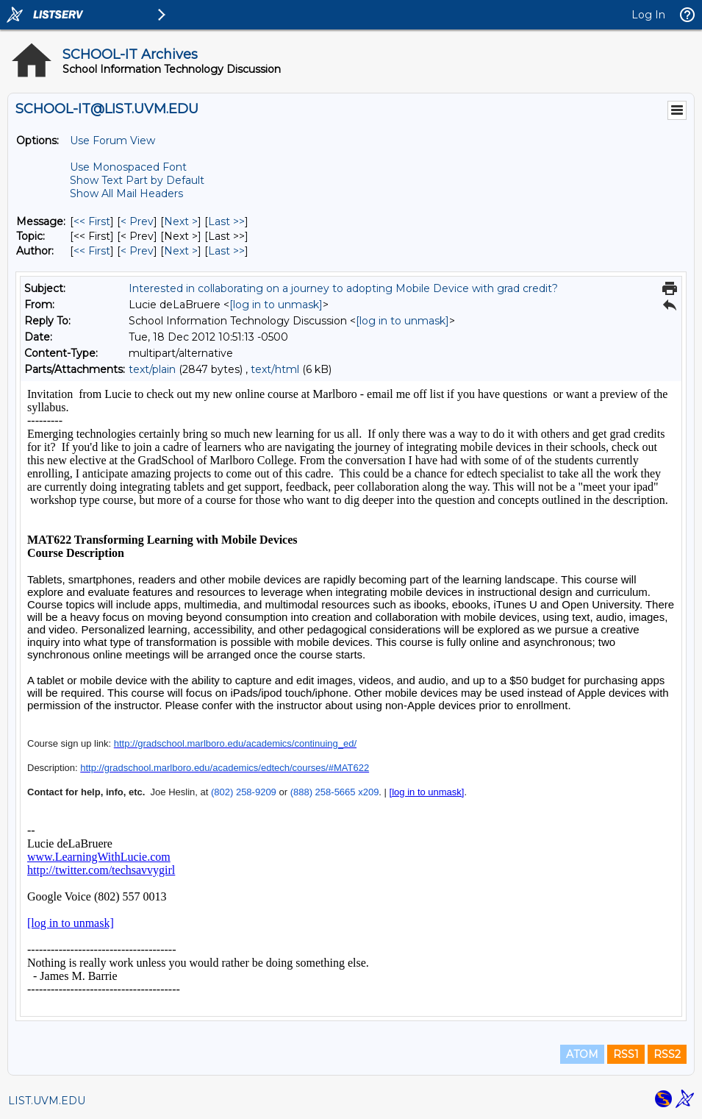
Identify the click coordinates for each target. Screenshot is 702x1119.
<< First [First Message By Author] (92, 250)
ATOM (582, 1054)
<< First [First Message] (92, 221)
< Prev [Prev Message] (137, 221)
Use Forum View (112, 140)
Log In (648, 14)
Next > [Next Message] (181, 221)
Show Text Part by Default (137, 180)
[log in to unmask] (276, 304)
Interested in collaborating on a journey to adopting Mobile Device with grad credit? (343, 288)
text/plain (152, 369)
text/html (275, 369)
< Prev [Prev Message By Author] (137, 250)
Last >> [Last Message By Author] (226, 250)
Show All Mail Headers (126, 193)
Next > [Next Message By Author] (181, 250)
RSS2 (667, 1054)
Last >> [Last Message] (226, 221)
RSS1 (626, 1054)
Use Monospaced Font (128, 167)
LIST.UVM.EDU (46, 1100)
